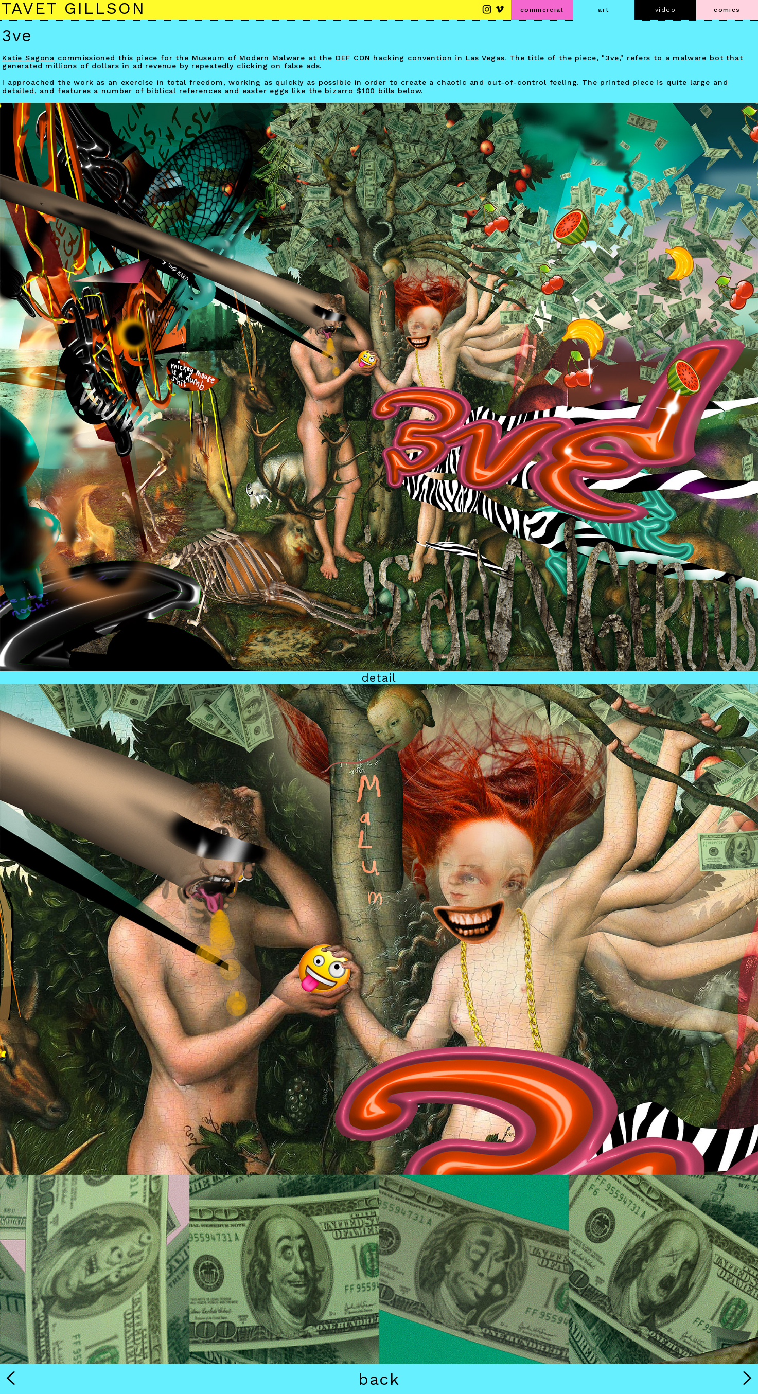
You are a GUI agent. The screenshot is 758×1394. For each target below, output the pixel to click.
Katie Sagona (28, 57)
